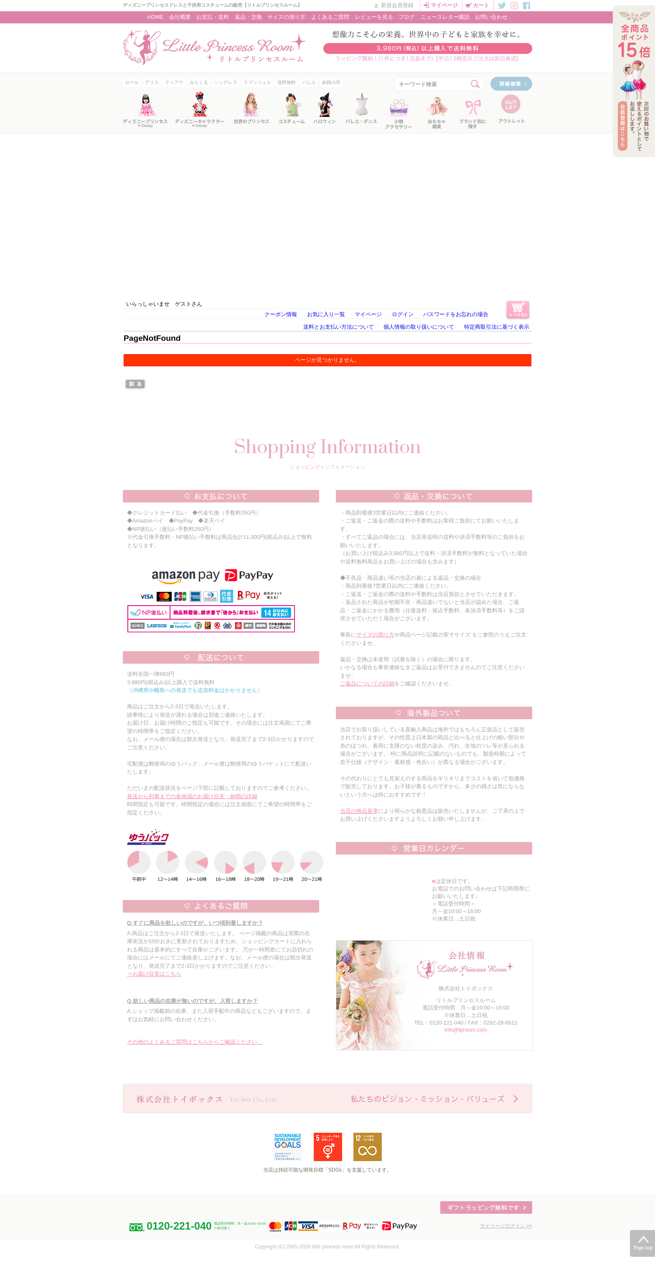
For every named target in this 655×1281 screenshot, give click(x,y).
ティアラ (174, 82)
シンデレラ (225, 82)
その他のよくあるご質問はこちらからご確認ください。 (195, 1042)
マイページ (444, 5)
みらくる (199, 82)
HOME (155, 17)
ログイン (403, 314)
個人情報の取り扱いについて (418, 327)
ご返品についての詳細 (367, 683)
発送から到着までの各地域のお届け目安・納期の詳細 (192, 796)
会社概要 (180, 17)
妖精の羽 (331, 82)
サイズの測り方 (286, 17)
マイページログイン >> (506, 1226)
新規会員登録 (397, 5)
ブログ (407, 17)
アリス (152, 82)
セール (132, 82)
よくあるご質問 (330, 17)
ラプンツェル (257, 82)
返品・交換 (248, 17)
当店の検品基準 (359, 811)
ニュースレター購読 (445, 17)
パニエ (309, 82)
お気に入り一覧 (326, 314)
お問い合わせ (491, 17)
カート (481, 5)
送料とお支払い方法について (338, 327)
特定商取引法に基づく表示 (496, 327)
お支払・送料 (212, 17)
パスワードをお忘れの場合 (455, 314)
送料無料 (286, 82)
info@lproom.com (465, 1030)
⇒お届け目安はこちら (154, 974)
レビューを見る (374, 17)
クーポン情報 (280, 314)
